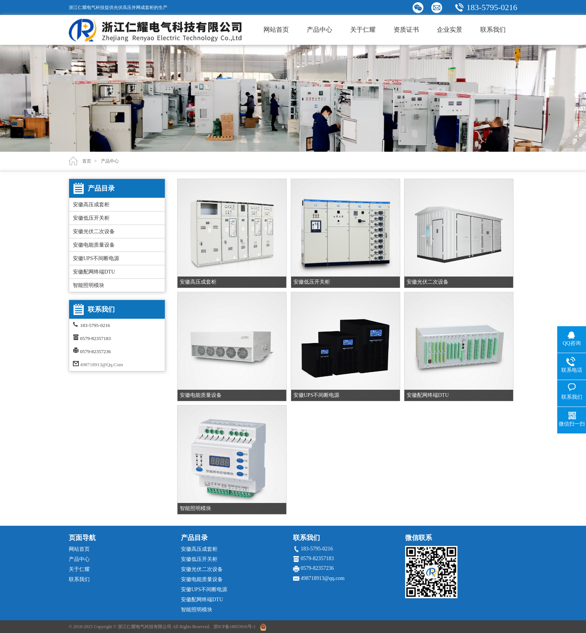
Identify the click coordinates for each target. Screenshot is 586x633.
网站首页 (276, 29)
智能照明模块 (88, 285)
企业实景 (449, 29)
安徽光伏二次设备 (94, 231)
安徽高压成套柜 (91, 204)
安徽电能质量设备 (94, 245)
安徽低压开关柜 (91, 218)
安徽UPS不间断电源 (96, 258)
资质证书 (406, 29)
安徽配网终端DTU (94, 272)
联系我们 (493, 29)
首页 (86, 161)
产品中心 (319, 29)
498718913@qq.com (101, 364)
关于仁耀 (363, 29)
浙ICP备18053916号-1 (234, 626)
